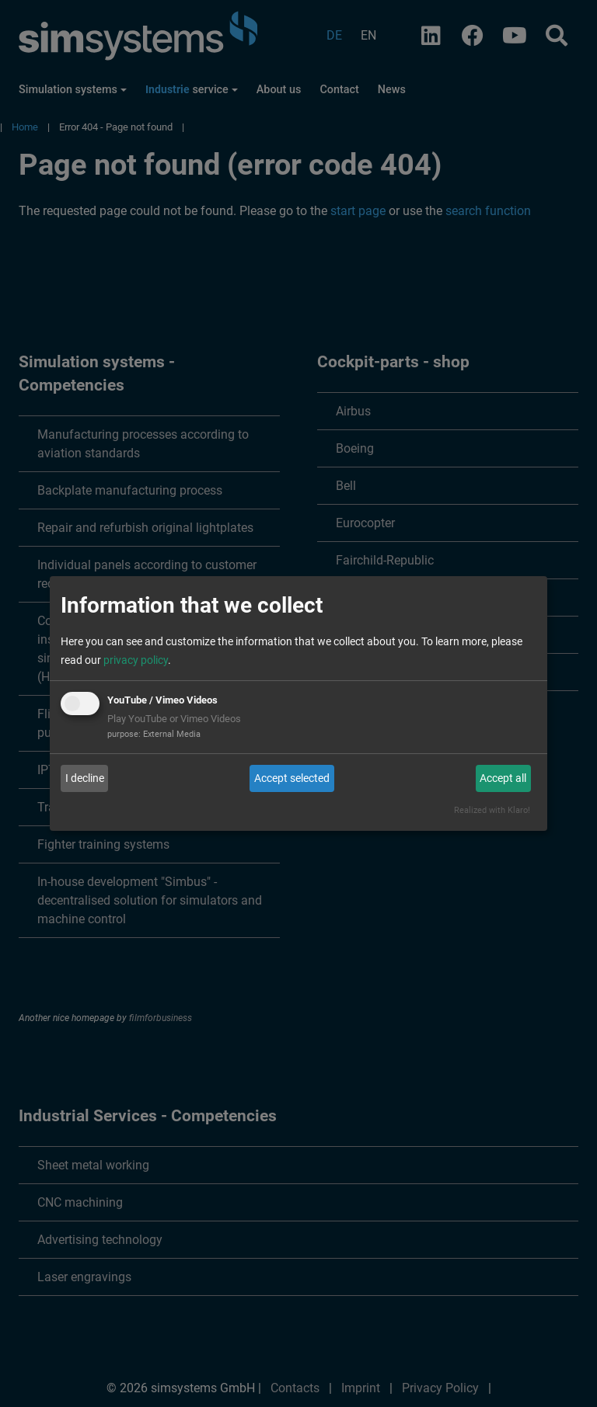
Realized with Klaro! (492, 810)
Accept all (503, 778)
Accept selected (292, 778)
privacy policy (135, 660)
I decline (84, 778)
